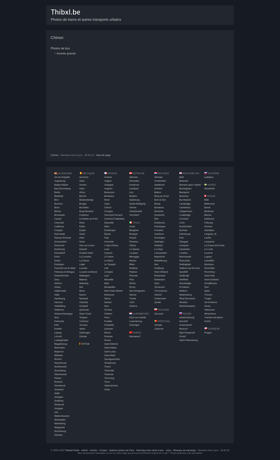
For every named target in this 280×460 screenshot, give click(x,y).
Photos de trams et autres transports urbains (86, 19)
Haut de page (103, 155)
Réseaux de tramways (184, 450)
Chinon (57, 37)
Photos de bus (60, 48)
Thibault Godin (71, 450)
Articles (93, 450)
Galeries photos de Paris (121, 450)
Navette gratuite (66, 53)
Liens (168, 450)
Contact (103, 450)
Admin (84, 450)
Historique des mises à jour (150, 450)
